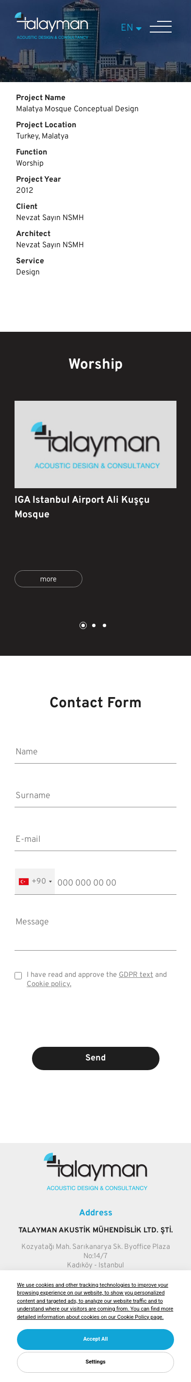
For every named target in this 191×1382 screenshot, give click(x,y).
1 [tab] (82, 626)
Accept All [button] (95, 1339)
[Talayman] (51, 37)
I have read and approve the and (97, 980)
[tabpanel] (95, 498)
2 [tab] (93, 626)
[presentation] (95, 1025)
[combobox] (35, 881)
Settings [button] (95, 1362)
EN (132, 28)
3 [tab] (104, 626)
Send (95, 1058)
